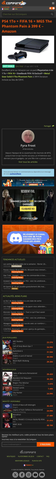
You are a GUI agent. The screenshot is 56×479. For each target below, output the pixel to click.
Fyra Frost (20, 66)
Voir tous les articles (28, 162)
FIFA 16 (11, 73)
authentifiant (15, 174)
